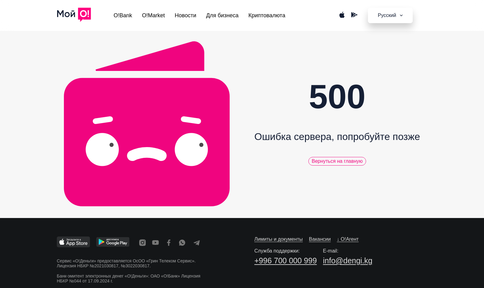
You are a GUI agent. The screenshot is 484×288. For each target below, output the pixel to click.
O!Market (153, 15)
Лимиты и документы (278, 239)
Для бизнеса (222, 15)
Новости (185, 15)
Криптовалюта (266, 15)
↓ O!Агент (348, 239)
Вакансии (320, 239)
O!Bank (123, 15)
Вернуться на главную (337, 161)
